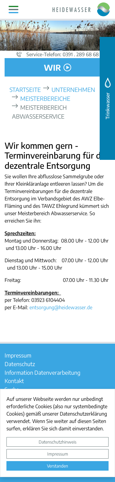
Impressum (57, 453)
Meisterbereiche (45, 98)
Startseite (25, 89)
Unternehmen (73, 89)
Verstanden (57, 465)
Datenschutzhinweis (57, 441)
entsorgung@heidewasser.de (60, 307)
